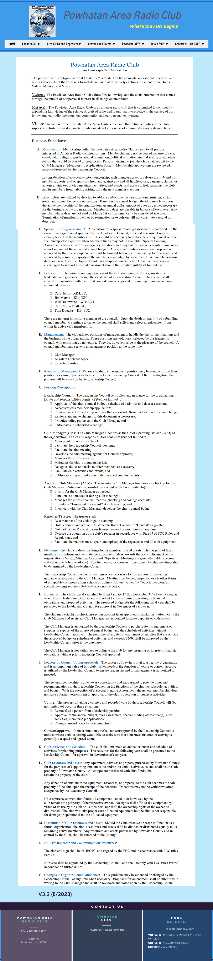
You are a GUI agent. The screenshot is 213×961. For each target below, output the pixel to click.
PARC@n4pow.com (33, 930)
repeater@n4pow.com (180, 928)
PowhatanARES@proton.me (106, 929)
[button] (31, 44)
